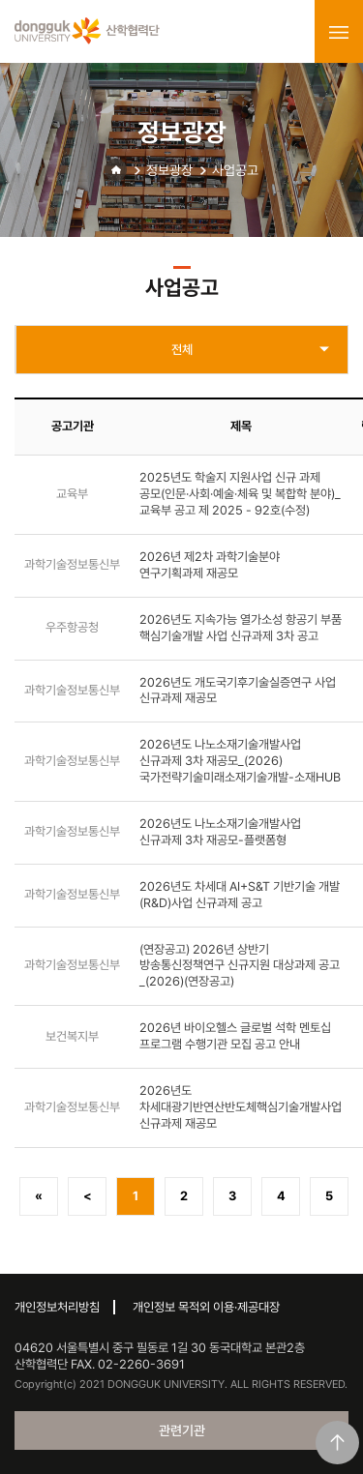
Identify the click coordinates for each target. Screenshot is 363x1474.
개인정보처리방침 (57, 1307)
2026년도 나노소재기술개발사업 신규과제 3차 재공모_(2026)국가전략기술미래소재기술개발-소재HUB (240, 760)
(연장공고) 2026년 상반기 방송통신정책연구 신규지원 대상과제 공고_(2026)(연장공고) (239, 965)
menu (338, 32)
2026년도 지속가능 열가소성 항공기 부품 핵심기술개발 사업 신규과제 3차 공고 (240, 627)
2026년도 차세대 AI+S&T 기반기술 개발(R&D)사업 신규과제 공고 (239, 894)
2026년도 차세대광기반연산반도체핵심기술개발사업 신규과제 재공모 (240, 1107)
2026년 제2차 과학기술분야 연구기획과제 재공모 (209, 564)
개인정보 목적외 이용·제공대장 (206, 1307)
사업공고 (235, 170)
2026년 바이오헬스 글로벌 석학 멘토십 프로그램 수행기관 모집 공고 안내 (235, 1035)
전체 (182, 349)
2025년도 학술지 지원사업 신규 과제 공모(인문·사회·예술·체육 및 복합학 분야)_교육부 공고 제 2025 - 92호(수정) (240, 493)
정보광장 (169, 170)
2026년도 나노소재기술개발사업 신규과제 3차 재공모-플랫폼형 (220, 831)
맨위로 (337, 1442)
